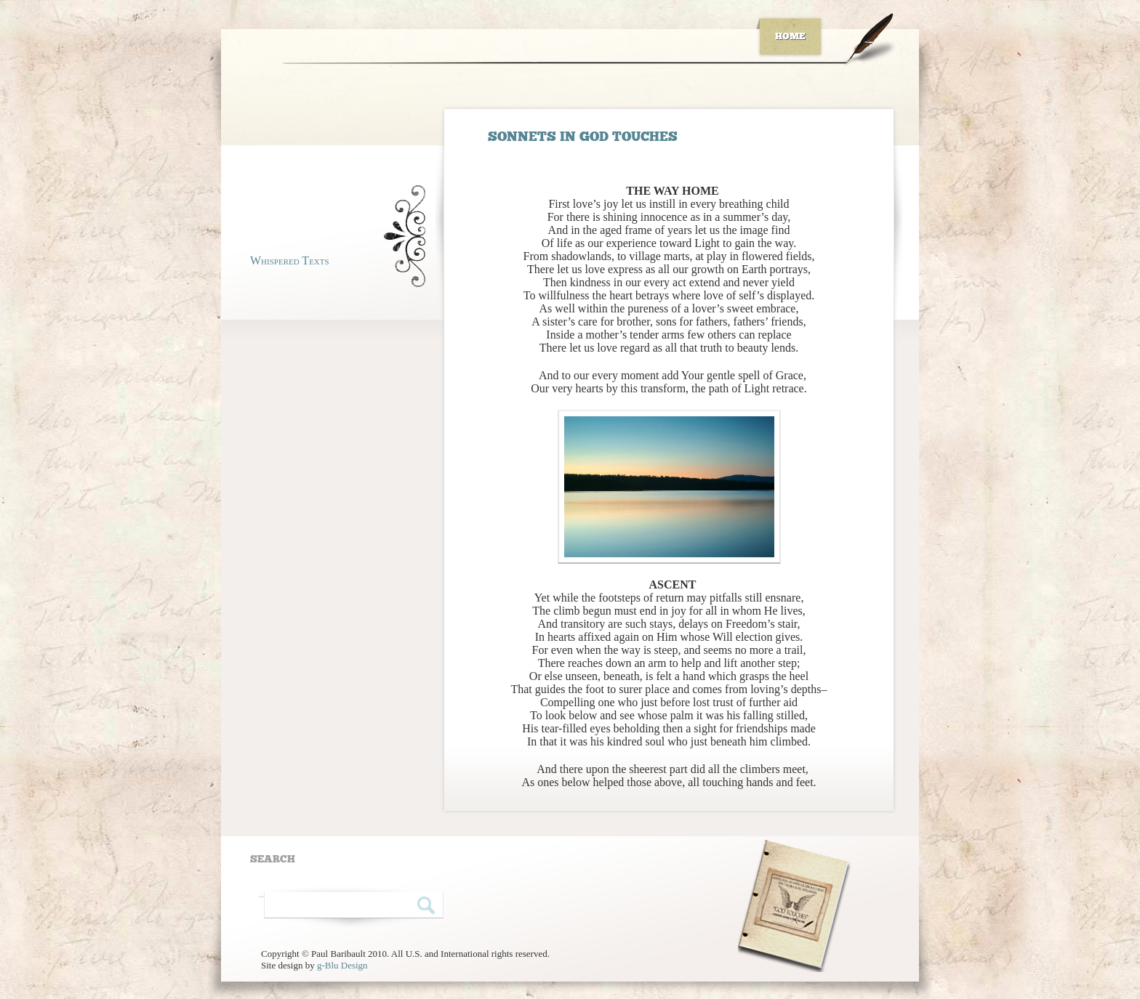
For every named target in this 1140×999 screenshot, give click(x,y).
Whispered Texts (289, 260)
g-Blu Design (342, 965)
